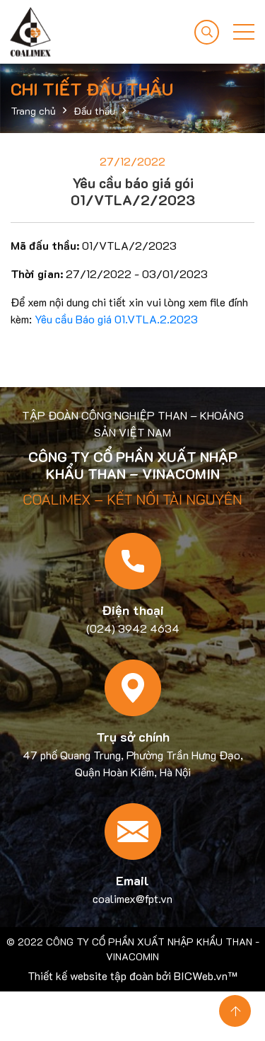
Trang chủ (33, 110)
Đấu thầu (94, 110)
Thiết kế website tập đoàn (90, 975)
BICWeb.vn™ (205, 975)
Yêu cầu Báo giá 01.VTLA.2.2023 (116, 318)
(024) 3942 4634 (132, 628)
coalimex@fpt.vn (132, 898)
